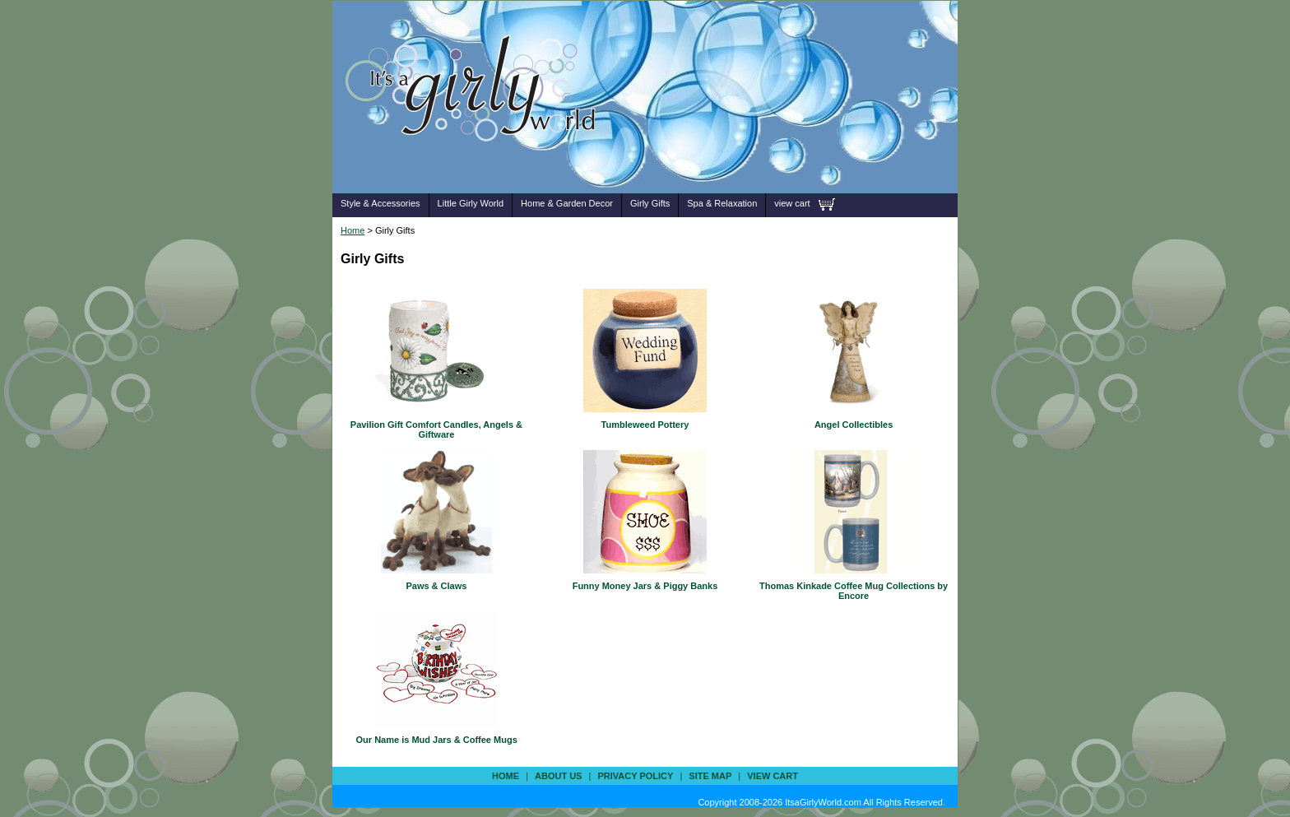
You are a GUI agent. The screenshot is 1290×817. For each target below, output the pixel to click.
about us (558, 776)
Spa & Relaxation (722, 203)
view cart (792, 203)
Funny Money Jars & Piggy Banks (645, 586)
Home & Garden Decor (567, 203)
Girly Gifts (650, 203)
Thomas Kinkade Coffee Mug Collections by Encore (853, 591)
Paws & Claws (436, 586)
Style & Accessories (380, 203)
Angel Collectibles (853, 424)
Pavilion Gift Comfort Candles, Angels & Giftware (436, 429)
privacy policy (635, 776)
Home (352, 230)
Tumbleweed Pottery (645, 424)
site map (710, 776)
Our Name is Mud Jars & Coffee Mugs (436, 740)
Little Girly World (470, 203)
